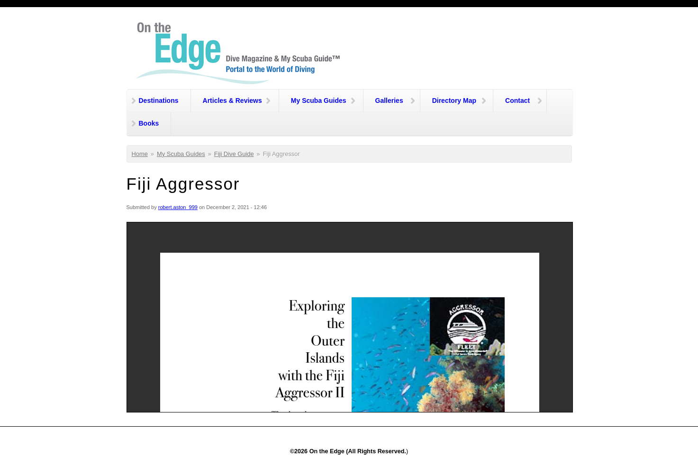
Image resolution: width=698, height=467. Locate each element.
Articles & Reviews (232, 100)
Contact (517, 100)
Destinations (159, 100)
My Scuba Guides (318, 100)
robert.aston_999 (178, 207)
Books (149, 123)
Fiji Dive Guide (234, 153)
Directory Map (454, 100)
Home (140, 153)
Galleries (389, 100)
